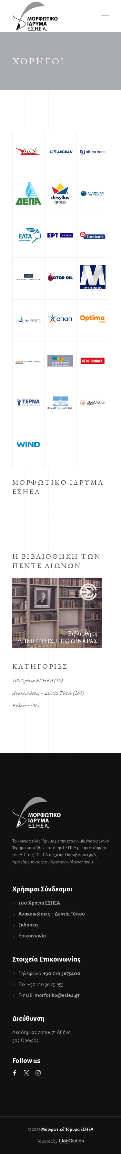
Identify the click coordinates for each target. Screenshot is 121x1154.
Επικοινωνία (32, 935)
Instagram (38, 1072)
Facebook (14, 1072)
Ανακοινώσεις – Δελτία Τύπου (42, 692)
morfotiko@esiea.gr (57, 995)
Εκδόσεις (21, 705)
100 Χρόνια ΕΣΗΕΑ (32, 680)
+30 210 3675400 (61, 973)
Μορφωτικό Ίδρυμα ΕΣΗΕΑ (67, 1129)
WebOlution (71, 1141)
